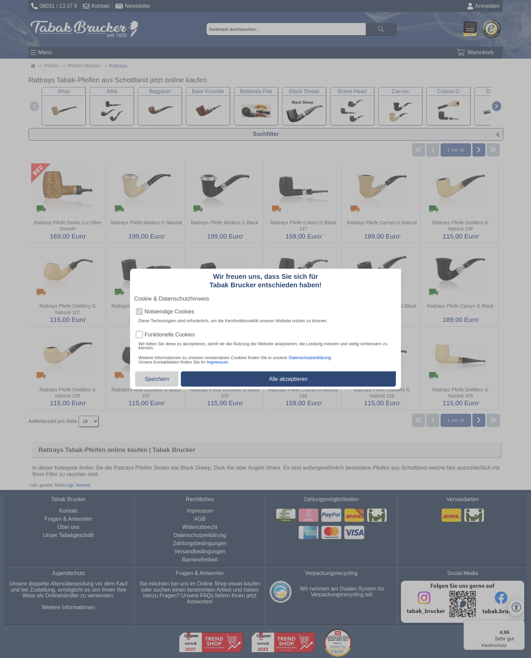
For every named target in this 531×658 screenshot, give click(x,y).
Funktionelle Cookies (170, 334)
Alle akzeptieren (288, 379)
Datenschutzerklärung (310, 357)
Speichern (157, 379)
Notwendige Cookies (169, 311)
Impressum (217, 362)
